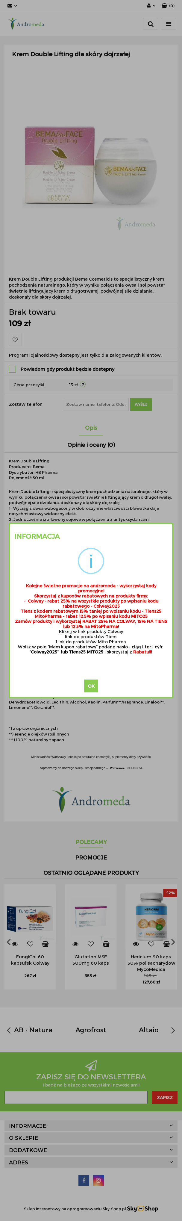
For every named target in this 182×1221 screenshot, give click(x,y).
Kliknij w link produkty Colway (91, 631)
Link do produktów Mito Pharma (91, 641)
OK (91, 686)
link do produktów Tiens (91, 636)
